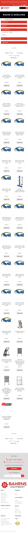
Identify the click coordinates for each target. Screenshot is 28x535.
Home (2, 19)
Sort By (7, 52)
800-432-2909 (14, 460)
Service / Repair (18, 501)
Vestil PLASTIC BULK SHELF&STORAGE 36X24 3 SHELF (19, 133)
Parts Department (18, 503)
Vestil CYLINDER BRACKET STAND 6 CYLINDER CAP (6, 105)
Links (2, 525)
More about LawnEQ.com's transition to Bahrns (14, 2)
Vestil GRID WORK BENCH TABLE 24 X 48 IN (6, 276)
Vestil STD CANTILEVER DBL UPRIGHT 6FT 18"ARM (20, 190)
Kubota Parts (3, 494)
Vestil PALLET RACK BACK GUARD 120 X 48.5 (19, 162)
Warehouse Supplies (5, 522)
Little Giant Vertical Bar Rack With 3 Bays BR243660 (19, 389)
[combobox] (23, 8)
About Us (17, 508)
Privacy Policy (4, 520)
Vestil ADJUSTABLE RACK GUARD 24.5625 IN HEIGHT (20, 76)
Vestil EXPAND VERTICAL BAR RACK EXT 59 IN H (6, 76)
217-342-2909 (16, 5)
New (16, 493)
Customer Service (4, 521)
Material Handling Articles (6, 524)
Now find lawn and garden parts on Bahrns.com (14, 1)
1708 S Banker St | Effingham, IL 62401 (14, 462)
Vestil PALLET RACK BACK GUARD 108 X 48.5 (6, 162)
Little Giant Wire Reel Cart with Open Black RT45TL (6, 361)
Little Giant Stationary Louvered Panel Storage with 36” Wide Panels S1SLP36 (19, 362)
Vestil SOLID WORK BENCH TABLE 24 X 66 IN (6, 333)
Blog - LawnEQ (18, 512)
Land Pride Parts (4, 495)
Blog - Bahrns (18, 511)
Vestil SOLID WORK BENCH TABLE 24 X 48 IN (19, 304)
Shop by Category (4, 502)
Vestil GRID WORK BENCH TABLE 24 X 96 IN (6, 304)
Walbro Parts (3, 500)
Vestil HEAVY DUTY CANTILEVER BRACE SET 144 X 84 (6, 247)
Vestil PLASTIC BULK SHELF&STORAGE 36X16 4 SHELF (6, 133)
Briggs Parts (3, 493)
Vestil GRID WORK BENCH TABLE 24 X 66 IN (19, 276)
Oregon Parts (3, 497)
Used (16, 494)
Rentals (16, 500)
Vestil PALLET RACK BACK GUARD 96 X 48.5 (6, 190)
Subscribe (14, 468)
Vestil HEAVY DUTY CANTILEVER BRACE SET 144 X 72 (19, 219)
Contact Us (17, 510)
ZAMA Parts (3, 501)
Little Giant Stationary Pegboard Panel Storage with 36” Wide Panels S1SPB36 (6, 391)
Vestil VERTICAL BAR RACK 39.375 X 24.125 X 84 (19, 247)
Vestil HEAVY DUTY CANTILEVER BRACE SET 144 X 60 (6, 219)
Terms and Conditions (5, 518)
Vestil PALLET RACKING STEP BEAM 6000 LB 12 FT (20, 105)
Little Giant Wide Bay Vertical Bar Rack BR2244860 (6, 418)
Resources (3, 515)
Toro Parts (3, 498)
